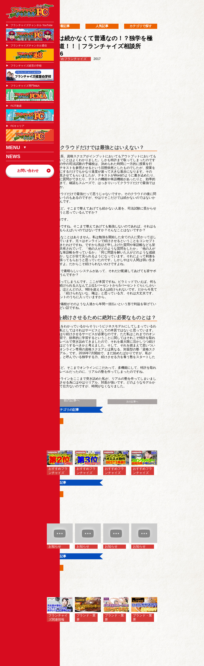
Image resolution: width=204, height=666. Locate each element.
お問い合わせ (28, 171)
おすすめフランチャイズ (68, 59)
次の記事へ (132, 401)
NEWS (13, 156)
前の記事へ (72, 400)
